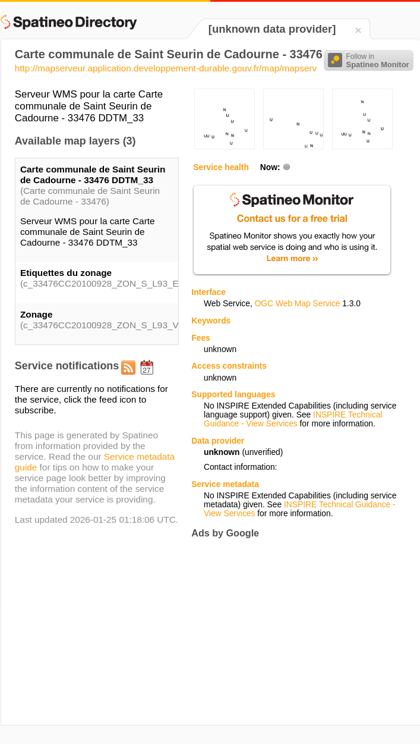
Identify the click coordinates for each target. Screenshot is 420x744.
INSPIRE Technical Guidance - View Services (293, 419)
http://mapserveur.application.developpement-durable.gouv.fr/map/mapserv (166, 68)
